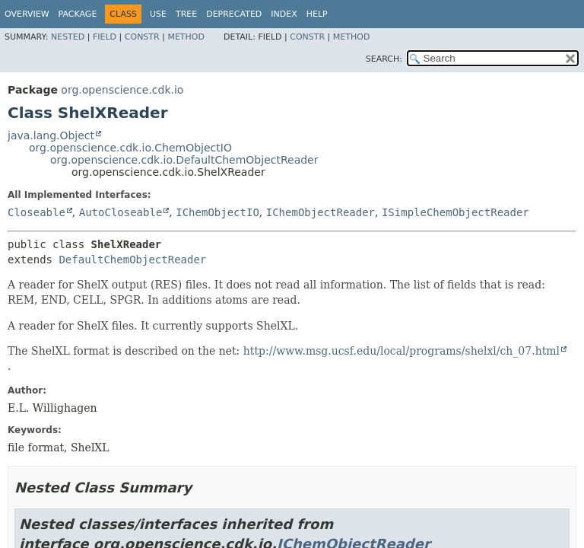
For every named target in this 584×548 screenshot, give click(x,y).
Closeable (36, 212)
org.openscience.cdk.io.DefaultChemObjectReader (184, 160)
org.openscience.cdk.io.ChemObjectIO (130, 148)
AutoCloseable (121, 212)
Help (317, 14)
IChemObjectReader (320, 212)
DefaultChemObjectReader (132, 259)
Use (158, 14)
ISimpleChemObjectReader (455, 212)
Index (284, 14)
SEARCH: (384, 59)
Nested (67, 37)
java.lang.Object (51, 135)
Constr (142, 37)
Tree (186, 14)
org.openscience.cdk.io (122, 90)
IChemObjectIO (217, 212)
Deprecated (234, 14)
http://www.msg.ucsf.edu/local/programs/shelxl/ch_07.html (401, 351)
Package (78, 14)
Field (104, 37)
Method (186, 37)
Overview (27, 14)
